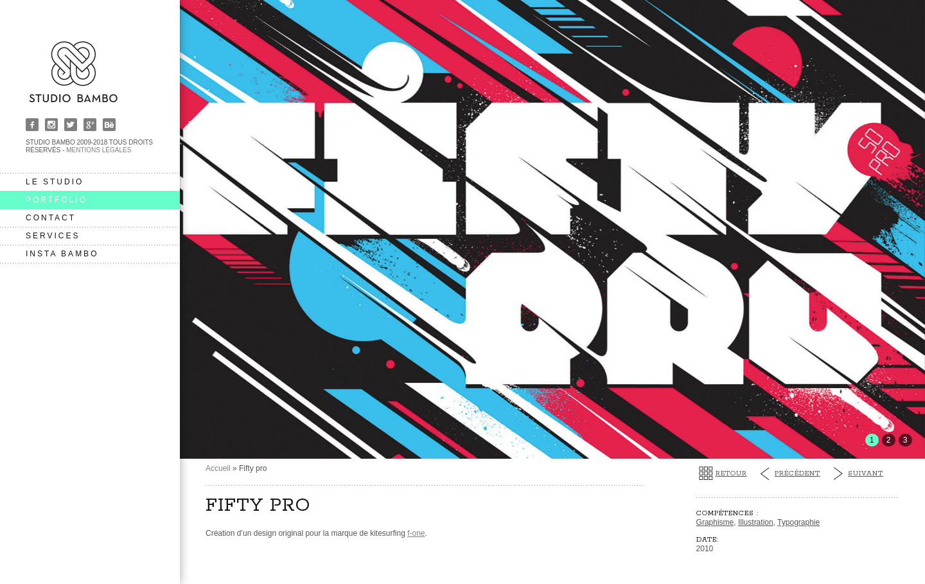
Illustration (755, 522)
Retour (731, 473)
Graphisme (715, 522)
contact (51, 217)
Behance (109, 124)
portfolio (56, 199)
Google (90, 124)
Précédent (797, 473)
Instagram (51, 124)
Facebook (32, 124)
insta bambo (62, 253)
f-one (416, 533)
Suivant (865, 473)
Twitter (70, 124)
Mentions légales (98, 150)
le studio (55, 181)
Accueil (218, 468)
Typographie (798, 522)
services (53, 235)
